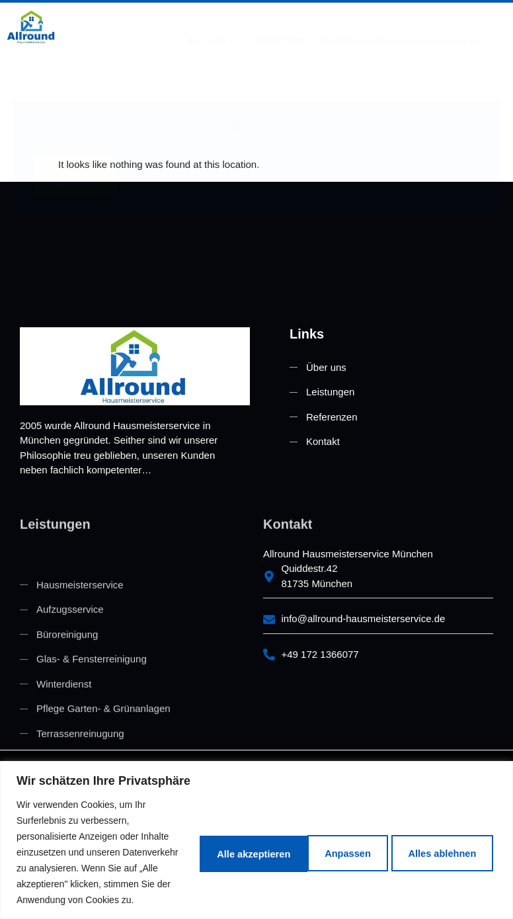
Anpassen (194, 828)
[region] (256, 816)
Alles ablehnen (307, 828)
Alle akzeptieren (434, 828)
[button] (234, 68)
